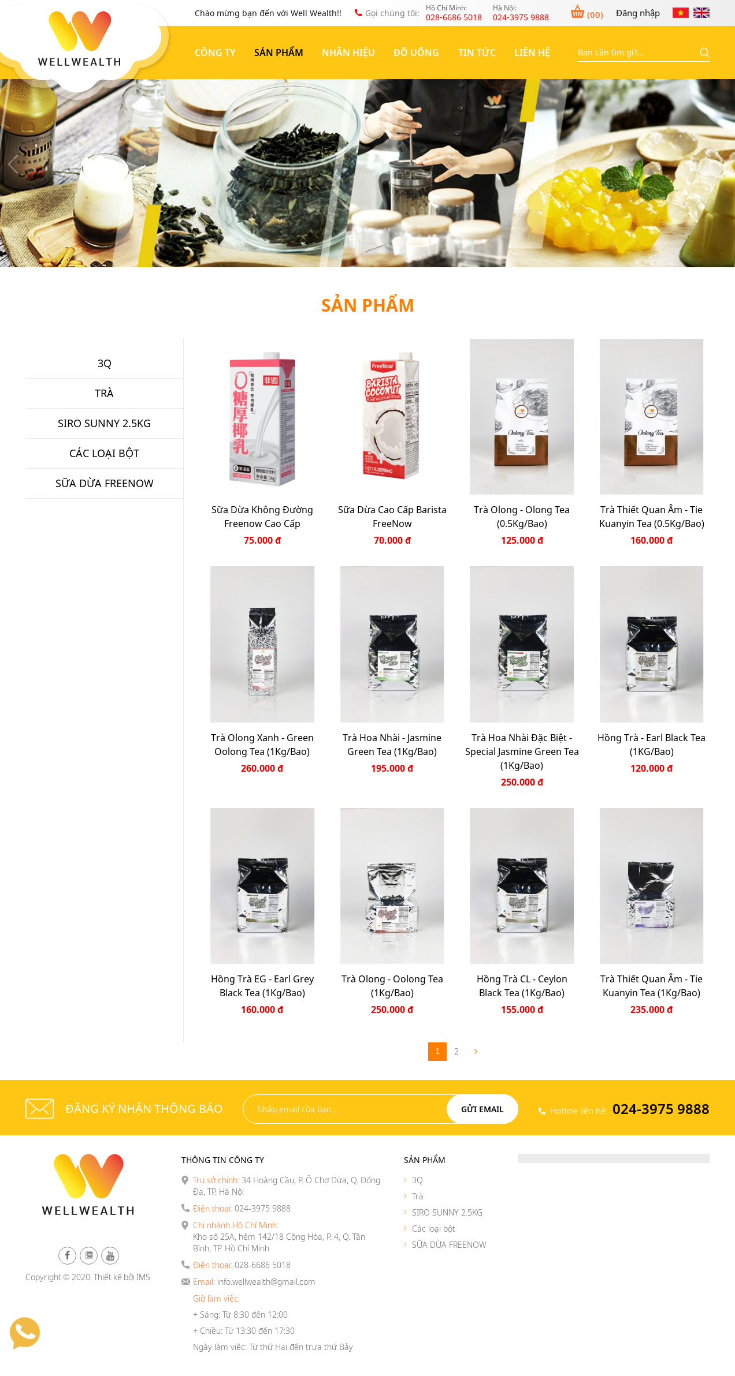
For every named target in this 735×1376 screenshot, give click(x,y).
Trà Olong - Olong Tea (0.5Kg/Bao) (522, 516)
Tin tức (477, 52)
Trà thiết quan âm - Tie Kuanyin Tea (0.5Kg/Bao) (651, 516)
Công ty (215, 52)
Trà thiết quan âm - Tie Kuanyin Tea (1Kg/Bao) (651, 986)
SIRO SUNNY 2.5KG (447, 1212)
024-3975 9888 (661, 1108)
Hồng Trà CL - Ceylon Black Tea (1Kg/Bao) (522, 986)
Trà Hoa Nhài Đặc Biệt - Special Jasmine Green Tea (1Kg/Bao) (522, 751)
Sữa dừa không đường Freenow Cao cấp (262, 516)
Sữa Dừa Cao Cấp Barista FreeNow (392, 516)
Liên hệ (532, 52)
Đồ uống (416, 52)
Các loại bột (433, 1228)
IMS (143, 1277)
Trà (418, 1196)
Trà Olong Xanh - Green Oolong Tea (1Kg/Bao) (262, 744)
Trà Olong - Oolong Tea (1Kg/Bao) (392, 986)
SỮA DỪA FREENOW (449, 1244)
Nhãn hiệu (348, 52)
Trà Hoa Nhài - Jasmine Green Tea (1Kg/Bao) (392, 744)
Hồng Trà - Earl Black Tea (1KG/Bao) (651, 744)
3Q (417, 1180)
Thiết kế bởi (114, 1277)
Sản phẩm (278, 52)
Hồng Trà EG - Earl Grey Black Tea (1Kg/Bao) (262, 986)
